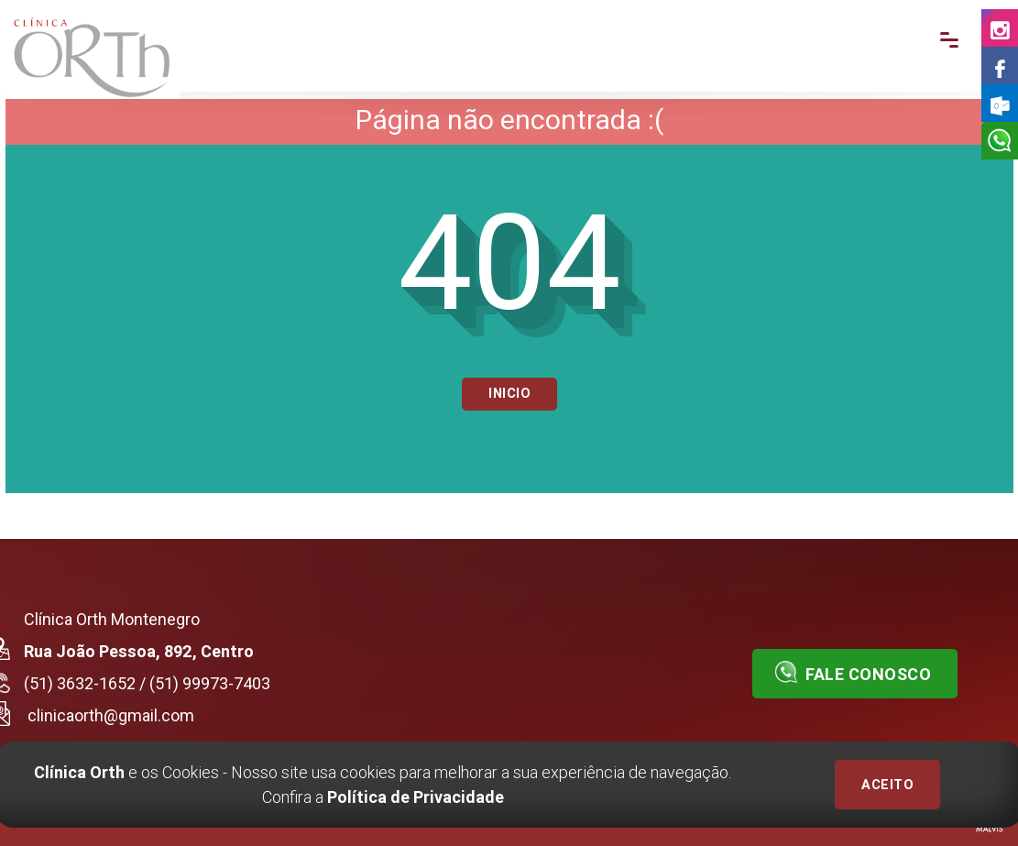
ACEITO (887, 785)
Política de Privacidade (415, 797)
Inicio (509, 393)
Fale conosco (853, 672)
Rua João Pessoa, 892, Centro (139, 651)
